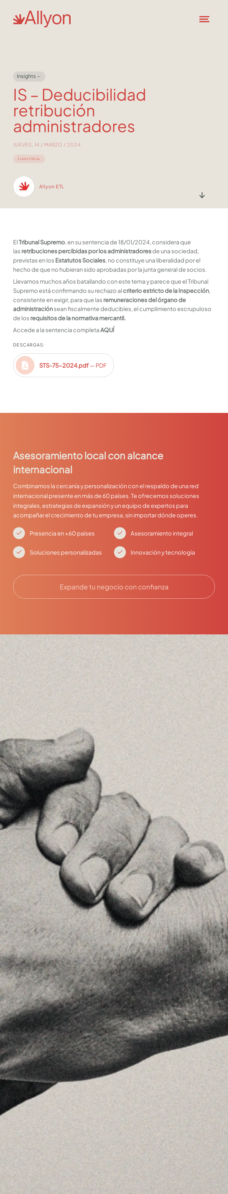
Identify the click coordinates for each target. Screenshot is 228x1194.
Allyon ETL (51, 192)
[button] (208, 19)
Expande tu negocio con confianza (114, 587)
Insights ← (29, 76)
